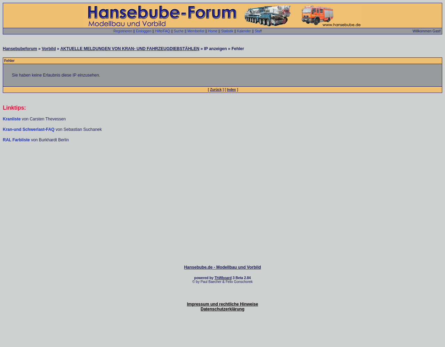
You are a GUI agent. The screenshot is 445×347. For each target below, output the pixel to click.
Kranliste (12, 119)
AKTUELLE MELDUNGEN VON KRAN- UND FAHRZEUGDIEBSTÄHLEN (129, 48)
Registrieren (122, 31)
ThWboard (223, 278)
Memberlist (195, 31)
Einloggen (143, 31)
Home (213, 31)
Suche (179, 31)
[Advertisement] (222, 163)
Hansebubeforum (20, 48)
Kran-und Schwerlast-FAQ (29, 129)
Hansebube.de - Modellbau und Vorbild (222, 267)
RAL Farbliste (17, 139)
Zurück (215, 90)
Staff (258, 31)
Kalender (244, 31)
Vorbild (49, 48)
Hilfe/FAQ (162, 31)
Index (231, 90)
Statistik (227, 31)
